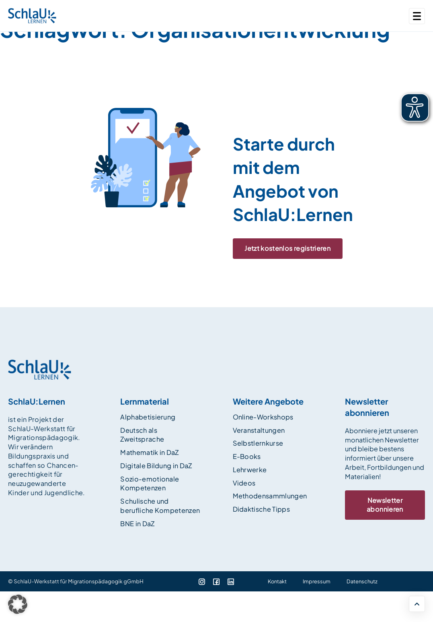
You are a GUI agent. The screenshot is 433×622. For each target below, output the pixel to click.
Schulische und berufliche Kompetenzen (160, 516)
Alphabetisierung (147, 427)
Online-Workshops (263, 427)
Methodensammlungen (270, 506)
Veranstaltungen (259, 440)
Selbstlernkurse (258, 454)
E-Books (247, 467)
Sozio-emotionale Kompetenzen (149, 494)
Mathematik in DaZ (149, 463)
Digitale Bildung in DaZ (156, 476)
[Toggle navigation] (417, 16)
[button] (17, 604)
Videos (244, 493)
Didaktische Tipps (261, 519)
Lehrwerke (250, 480)
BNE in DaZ (137, 534)
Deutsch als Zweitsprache (142, 445)
